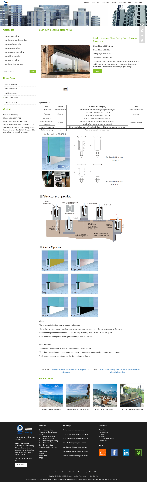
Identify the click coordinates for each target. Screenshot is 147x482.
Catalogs (102, 434)
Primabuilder (93, 472)
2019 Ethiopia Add (11, 84)
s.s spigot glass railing (12, 48)
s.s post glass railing (12, 36)
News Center (103, 432)
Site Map (95, 476)
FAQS (41, 458)
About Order (43, 456)
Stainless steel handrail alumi (51, 409)
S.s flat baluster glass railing (48, 441)
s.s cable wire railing (12, 60)
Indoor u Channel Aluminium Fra (132, 409)
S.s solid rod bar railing (46, 443)
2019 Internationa (11, 88)
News (114, 3)
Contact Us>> (21, 465)
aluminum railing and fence (14, 64)
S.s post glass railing (46, 430)
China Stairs (72, 472)
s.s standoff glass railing (13, 44)
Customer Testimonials (106, 438)
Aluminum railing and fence (48, 447)
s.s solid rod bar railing (12, 56)
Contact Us (103, 441)
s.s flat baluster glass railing (14, 52)
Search (33, 71)
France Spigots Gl (11, 102)
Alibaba (57, 472)
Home (86, 3)
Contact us (138, 3)
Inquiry (97, 71)
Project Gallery (125, 3)
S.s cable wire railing (46, 445)
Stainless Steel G (10, 93)
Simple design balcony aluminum (78, 409)
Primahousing (82, 472)
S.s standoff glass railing (47, 436)
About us (95, 3)
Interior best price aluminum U (105, 409)
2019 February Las (11, 98)
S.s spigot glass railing (46, 438)
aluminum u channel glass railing (16, 40)
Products (105, 3)
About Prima (103, 430)
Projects (102, 436)
